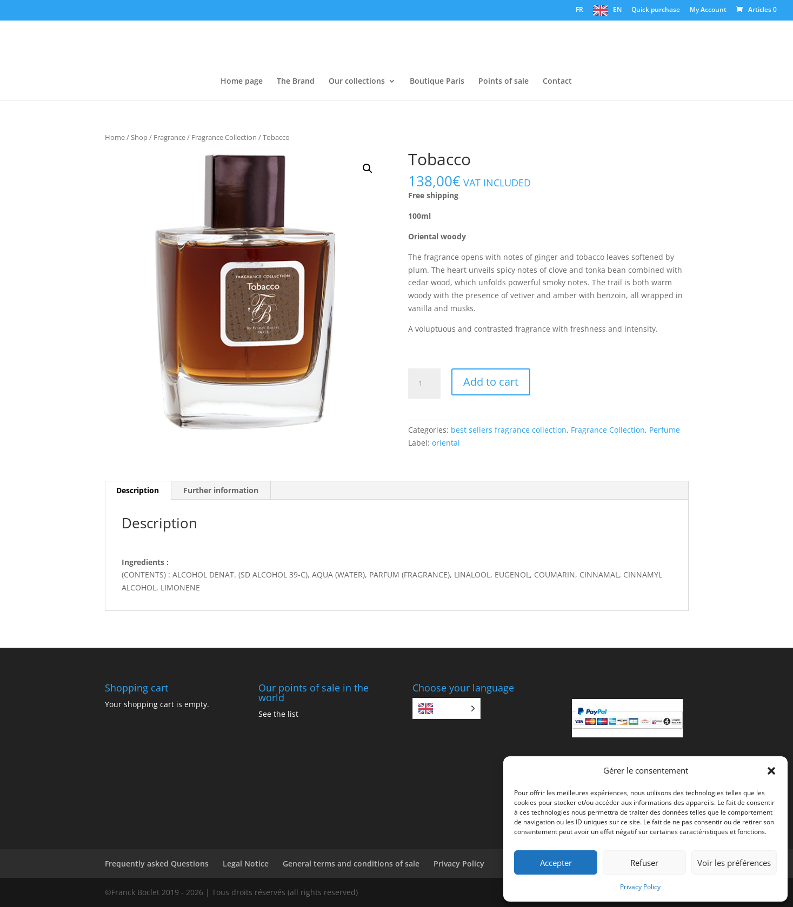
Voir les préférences (734, 862)
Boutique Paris (437, 81)
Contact (557, 81)
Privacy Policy (640, 886)
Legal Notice (246, 863)
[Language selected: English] (446, 708)
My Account (708, 10)
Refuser (644, 862)
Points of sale (503, 81)
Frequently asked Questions (157, 863)
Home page (242, 81)
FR (579, 9)
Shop (139, 137)
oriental (446, 443)
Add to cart (490, 381)
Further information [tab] (220, 490)
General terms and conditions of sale (351, 863)
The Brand (296, 81)
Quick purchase (655, 10)
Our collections (357, 81)
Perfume (664, 430)
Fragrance (169, 137)
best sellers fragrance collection (509, 430)
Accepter (556, 862)
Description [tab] (137, 490)
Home (115, 137)
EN (617, 9)
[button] (771, 770)
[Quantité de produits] (424, 383)
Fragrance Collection (224, 137)
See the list (278, 714)
